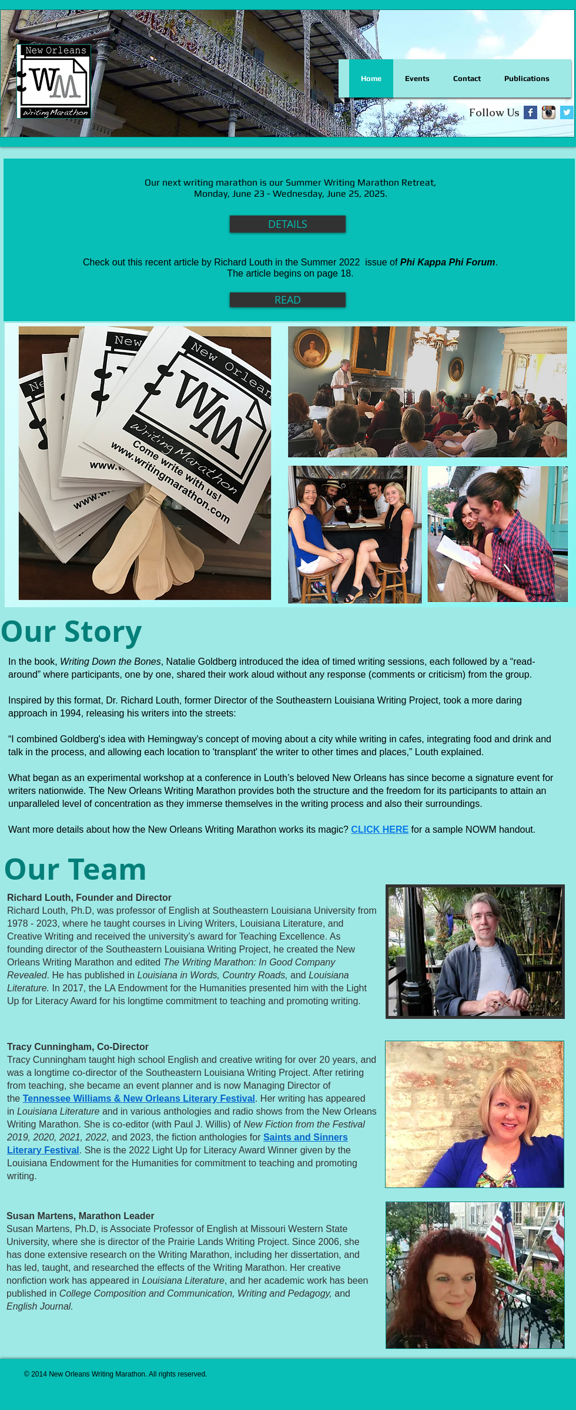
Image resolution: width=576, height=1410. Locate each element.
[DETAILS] (288, 224)
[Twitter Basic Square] (567, 112)
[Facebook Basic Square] (530, 112)
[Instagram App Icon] (548, 112)
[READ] (288, 299)
